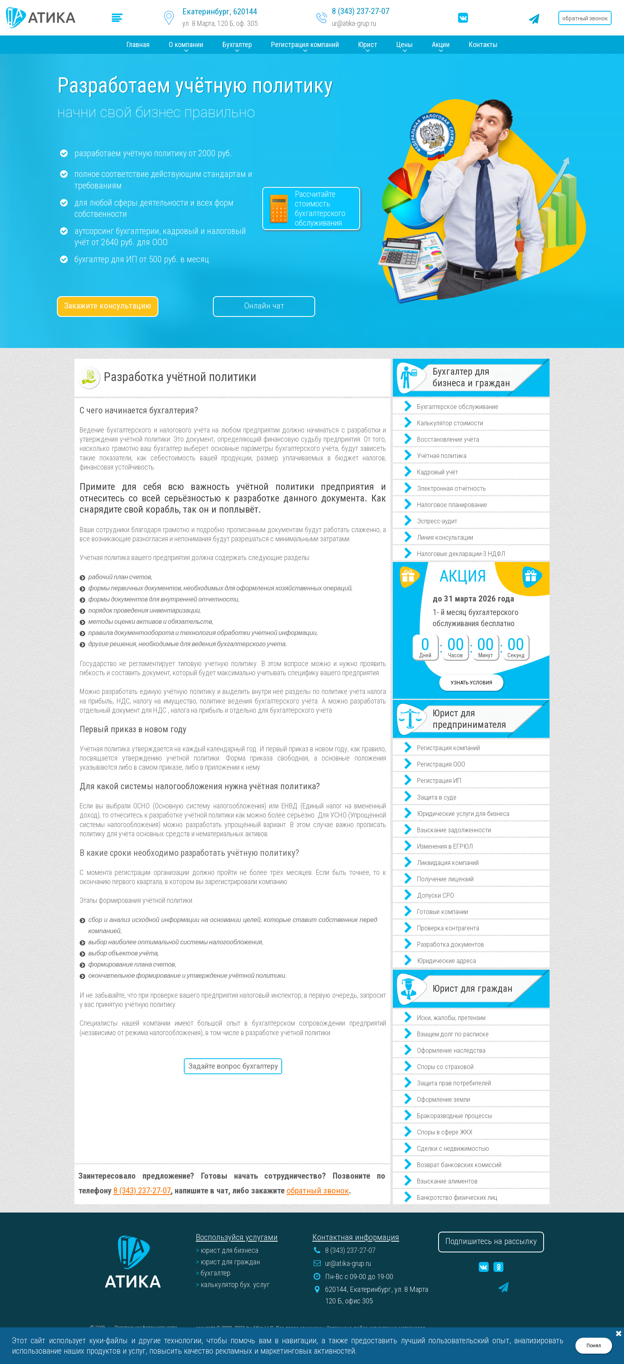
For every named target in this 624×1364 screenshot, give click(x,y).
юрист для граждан (230, 1261)
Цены (404, 44)
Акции (441, 44)
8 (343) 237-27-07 (360, 11)
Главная (138, 44)
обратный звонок (318, 1190)
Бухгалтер (237, 44)
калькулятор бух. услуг (235, 1284)
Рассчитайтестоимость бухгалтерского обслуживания (320, 208)
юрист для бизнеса (229, 1250)
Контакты (483, 44)
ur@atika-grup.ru (354, 23)
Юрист (367, 44)
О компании (186, 44)
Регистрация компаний (305, 44)
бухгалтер (215, 1273)
